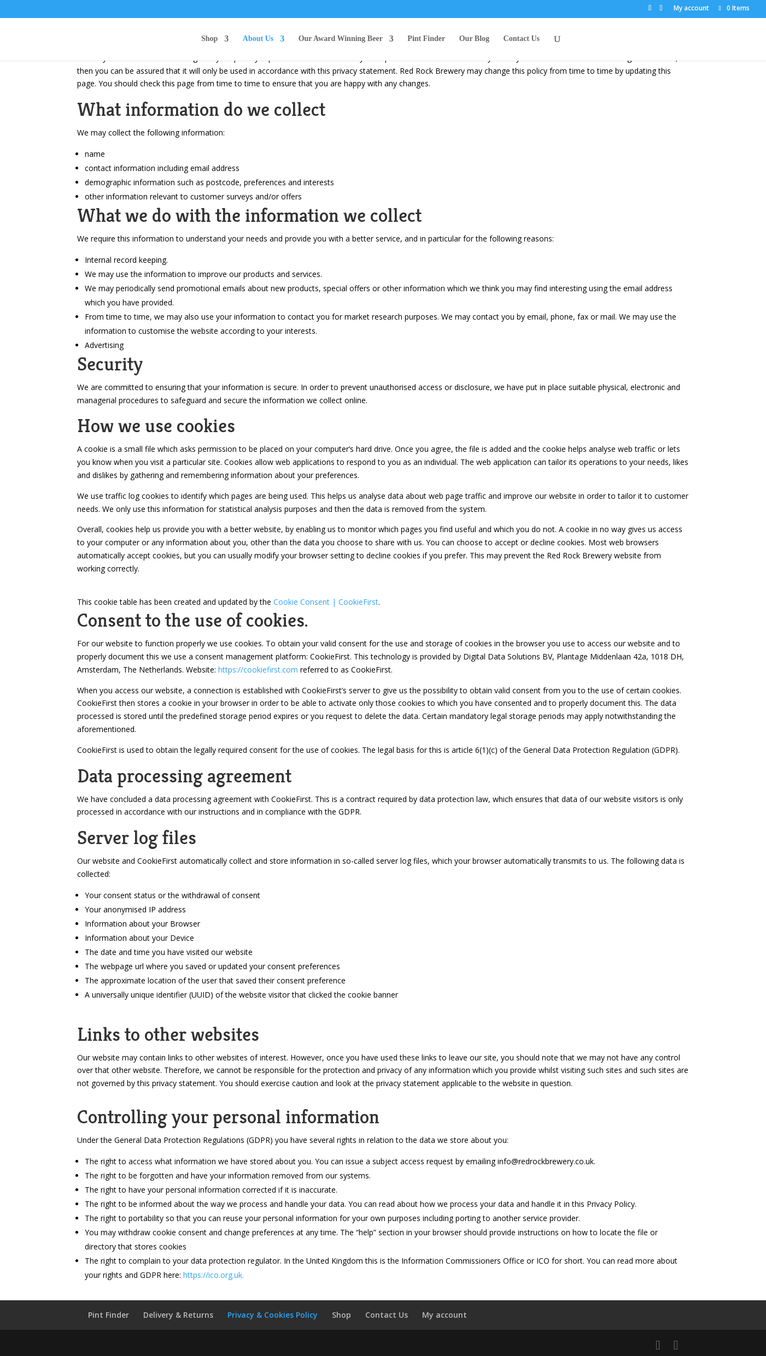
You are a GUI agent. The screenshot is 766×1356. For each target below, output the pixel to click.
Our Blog (474, 39)
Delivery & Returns (178, 1315)
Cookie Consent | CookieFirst (325, 602)
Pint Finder (426, 39)
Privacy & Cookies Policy (272, 1315)
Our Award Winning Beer (341, 39)
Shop (209, 39)
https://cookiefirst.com (258, 669)
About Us (258, 39)
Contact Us (522, 39)
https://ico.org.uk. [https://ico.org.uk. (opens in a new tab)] (213, 1275)
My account (691, 9)
